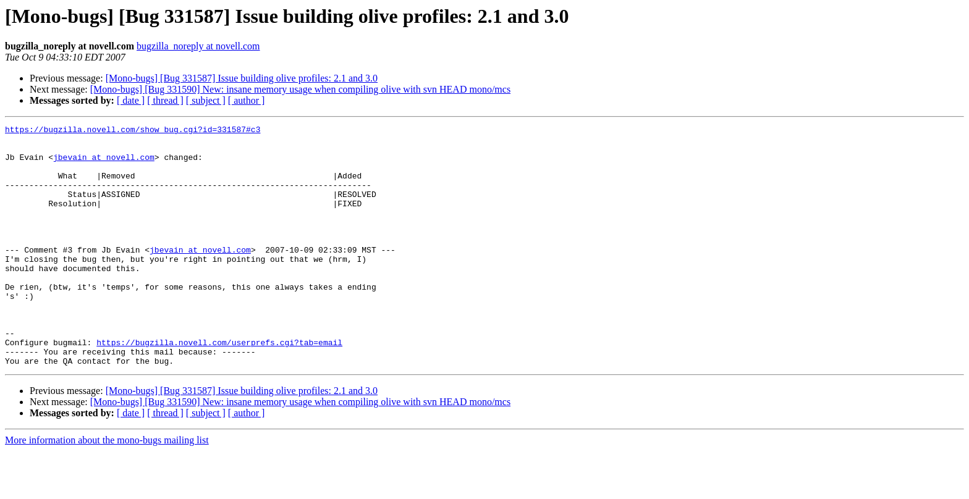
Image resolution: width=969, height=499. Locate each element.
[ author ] (246, 100)
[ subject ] (206, 100)
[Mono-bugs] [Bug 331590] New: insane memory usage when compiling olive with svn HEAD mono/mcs (300, 89)
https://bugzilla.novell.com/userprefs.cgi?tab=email (219, 386)
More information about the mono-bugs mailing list (107, 488)
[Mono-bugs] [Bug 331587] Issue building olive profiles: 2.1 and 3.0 (242, 78)
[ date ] (131, 100)
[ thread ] (165, 100)
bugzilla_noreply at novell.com (198, 46)
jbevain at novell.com (103, 164)
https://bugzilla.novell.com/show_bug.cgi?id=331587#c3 (132, 130)
